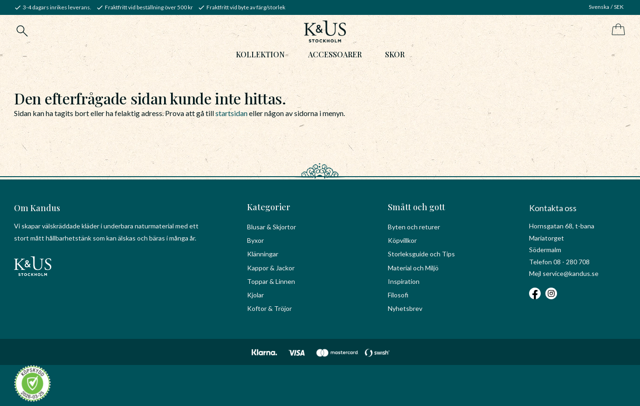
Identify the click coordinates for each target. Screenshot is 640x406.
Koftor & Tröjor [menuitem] (269, 308)
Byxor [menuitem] (255, 240)
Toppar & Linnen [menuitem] (271, 281)
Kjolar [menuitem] (255, 295)
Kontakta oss (553, 208)
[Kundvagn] (616, 30)
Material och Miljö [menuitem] (413, 268)
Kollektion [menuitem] (260, 54)
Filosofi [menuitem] (398, 295)
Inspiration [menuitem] (404, 281)
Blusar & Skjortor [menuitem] (271, 227)
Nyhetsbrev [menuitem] (405, 308)
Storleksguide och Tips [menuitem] (421, 254)
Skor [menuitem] (395, 54)
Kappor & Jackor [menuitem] (271, 268)
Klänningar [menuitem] (262, 254)
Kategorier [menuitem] (268, 207)
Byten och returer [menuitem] (414, 227)
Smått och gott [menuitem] (416, 207)
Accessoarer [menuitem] (335, 54)
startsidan (231, 113)
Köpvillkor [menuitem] (402, 240)
